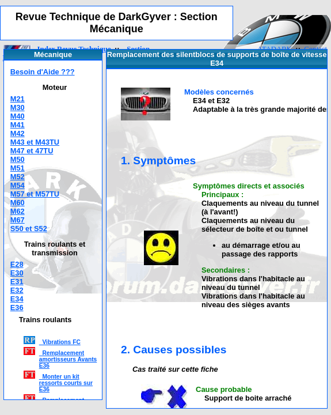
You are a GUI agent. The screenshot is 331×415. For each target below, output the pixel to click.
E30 (17, 273)
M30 (17, 107)
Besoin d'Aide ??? (42, 71)
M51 (17, 168)
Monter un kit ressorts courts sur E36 (66, 383)
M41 (17, 124)
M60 (17, 202)
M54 (17, 185)
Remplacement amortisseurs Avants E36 (68, 359)
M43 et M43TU (34, 142)
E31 (17, 281)
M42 (17, 133)
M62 (17, 211)
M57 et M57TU (34, 194)
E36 (17, 307)
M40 (17, 116)
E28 (17, 264)
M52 (17, 176)
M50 (17, 159)
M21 (17, 99)
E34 (17, 299)
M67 (17, 220)
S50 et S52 (28, 228)
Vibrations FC (60, 342)
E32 (17, 290)
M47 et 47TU (32, 150)
